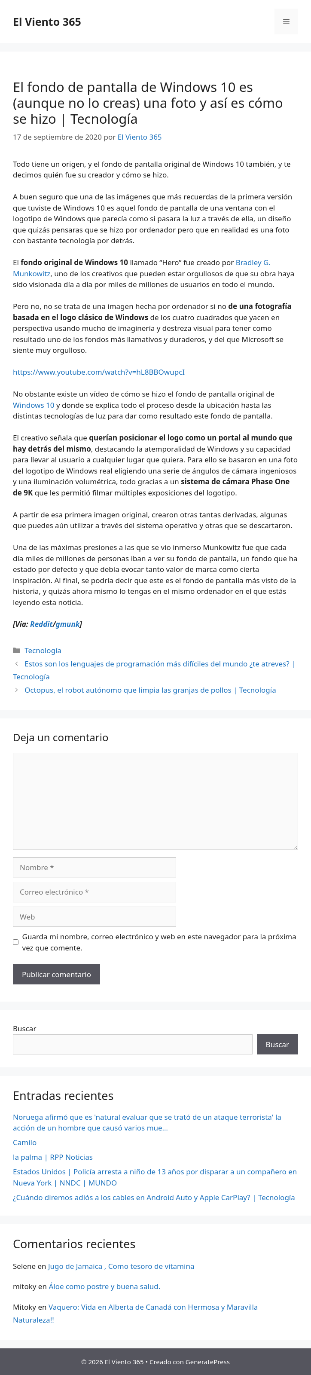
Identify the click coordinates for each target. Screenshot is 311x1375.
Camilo (25, 1142)
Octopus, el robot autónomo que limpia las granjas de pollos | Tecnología (150, 690)
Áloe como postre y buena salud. (104, 1286)
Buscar (24, 1028)
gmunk (68, 624)
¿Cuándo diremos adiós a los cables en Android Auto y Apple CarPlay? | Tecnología (154, 1197)
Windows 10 (33, 405)
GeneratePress (208, 1361)
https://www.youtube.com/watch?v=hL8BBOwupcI (99, 372)
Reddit (41, 624)
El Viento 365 (47, 21)
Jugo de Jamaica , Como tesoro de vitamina (121, 1266)
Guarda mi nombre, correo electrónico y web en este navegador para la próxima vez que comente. (159, 942)
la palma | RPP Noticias (53, 1157)
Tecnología (42, 650)
